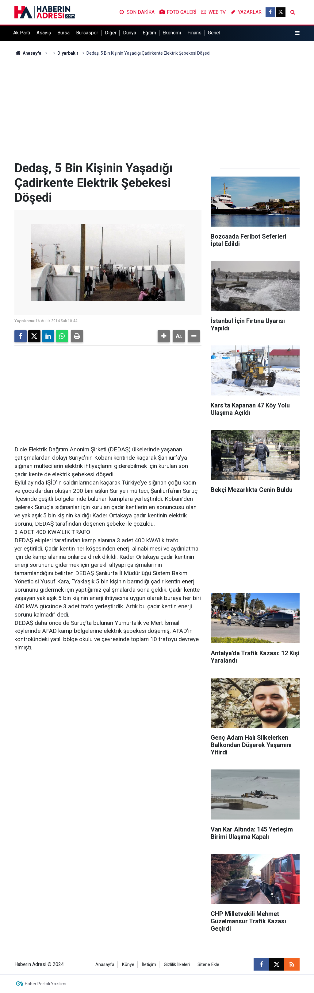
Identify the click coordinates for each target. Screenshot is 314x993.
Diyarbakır (67, 53)
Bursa (63, 33)
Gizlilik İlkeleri (177, 964)
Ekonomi (172, 33)
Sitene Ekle (208, 964)
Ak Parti (21, 33)
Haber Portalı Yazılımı (45, 983)
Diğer (111, 33)
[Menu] (297, 33)
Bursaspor (87, 33)
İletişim (149, 964)
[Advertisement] (157, 109)
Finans (194, 33)
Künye (128, 964)
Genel (214, 33)
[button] (164, 336)
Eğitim (149, 33)
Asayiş (43, 33)
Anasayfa (27, 53)
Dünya (129, 33)
